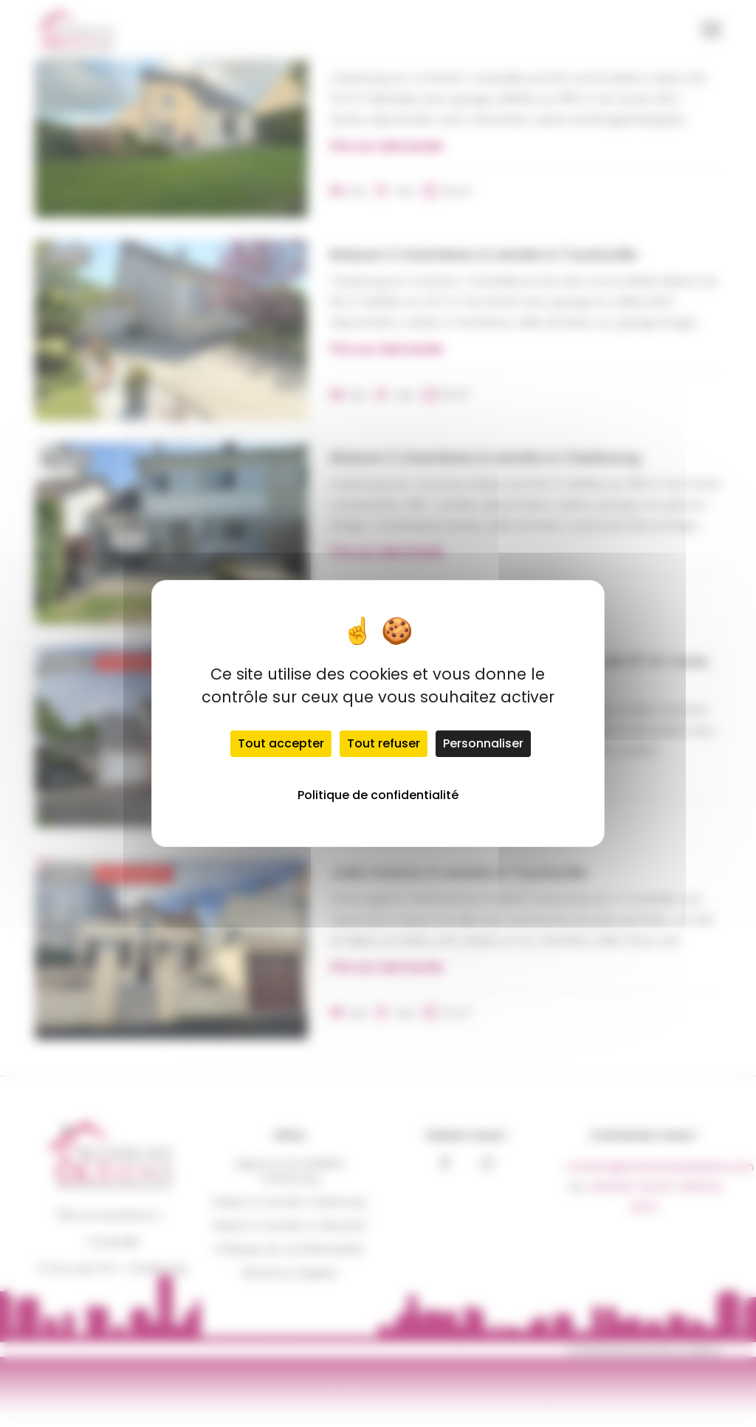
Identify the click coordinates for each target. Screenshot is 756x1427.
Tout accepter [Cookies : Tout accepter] (281, 743)
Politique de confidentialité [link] (378, 795)
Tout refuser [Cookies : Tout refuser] (383, 743)
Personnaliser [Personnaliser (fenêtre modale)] (483, 743)
